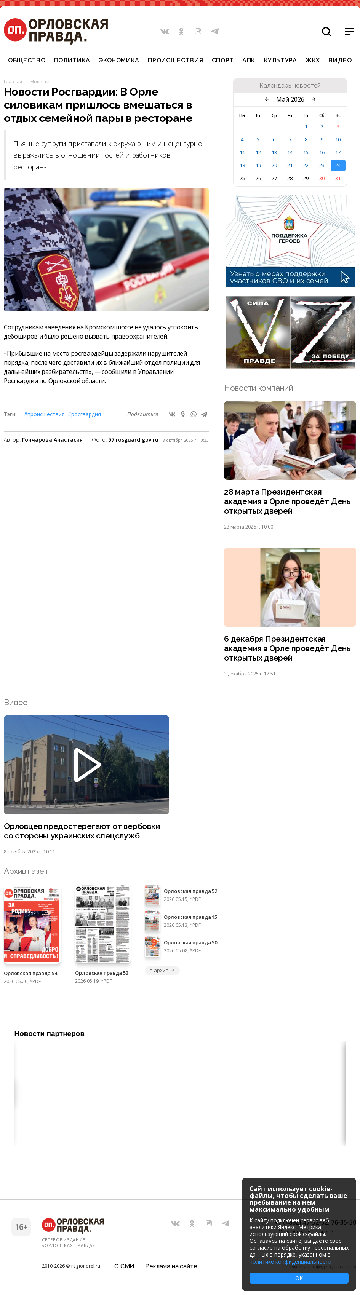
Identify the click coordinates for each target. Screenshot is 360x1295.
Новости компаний (258, 388)
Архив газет (26, 871)
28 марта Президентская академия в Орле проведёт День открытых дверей (287, 501)
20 (274, 165)
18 (242, 165)
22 (306, 165)
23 (322, 165)
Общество (26, 60)
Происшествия (175, 60)
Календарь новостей (290, 86)
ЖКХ (313, 60)
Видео (340, 60)
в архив (162, 970)
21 (290, 165)
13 (274, 152)
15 (306, 152)
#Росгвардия (84, 414)
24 (338, 165)
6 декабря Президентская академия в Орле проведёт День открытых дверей (287, 648)
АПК (248, 60)
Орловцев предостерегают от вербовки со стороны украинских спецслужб (82, 830)
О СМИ (124, 1266)
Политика (72, 60)
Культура (280, 60)
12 (258, 152)
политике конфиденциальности (290, 1261)
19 (258, 165)
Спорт (223, 60)
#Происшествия (44, 414)
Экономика (119, 60)
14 (290, 152)
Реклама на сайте (171, 1266)
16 (322, 152)
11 (242, 152)
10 (338, 139)
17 (338, 152)
